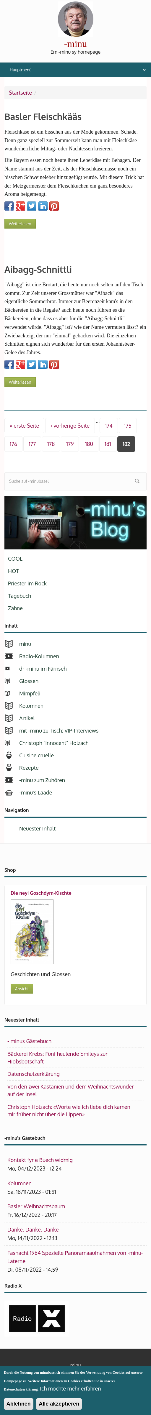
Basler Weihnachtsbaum (36, 1206)
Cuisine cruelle (36, 755)
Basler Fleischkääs (43, 116)
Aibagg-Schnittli (38, 269)
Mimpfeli (29, 693)
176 (13, 444)
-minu (75, 43)
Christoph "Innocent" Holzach (54, 743)
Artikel (27, 718)
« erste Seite (24, 425)
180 (89, 444)
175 (127, 425)
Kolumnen (31, 705)
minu (25, 644)
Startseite (20, 92)
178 (51, 444)
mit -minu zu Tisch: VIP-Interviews (58, 730)
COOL (15, 558)
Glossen (28, 681)
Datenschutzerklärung (33, 1074)
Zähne (15, 608)
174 (108, 425)
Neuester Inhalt (37, 828)
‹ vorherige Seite (70, 425)
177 (32, 444)
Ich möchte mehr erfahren (70, 1392)
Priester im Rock (27, 583)
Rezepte (29, 767)
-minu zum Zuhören (42, 780)
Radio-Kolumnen (39, 656)
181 (108, 444)
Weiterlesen (22, 222)
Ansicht (22, 988)
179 (70, 444)
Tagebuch (19, 595)
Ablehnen (19, 1407)
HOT (13, 571)
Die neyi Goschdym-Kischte (41, 893)
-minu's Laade (35, 792)
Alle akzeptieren (59, 1407)
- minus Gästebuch (29, 1041)
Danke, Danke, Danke (33, 1229)
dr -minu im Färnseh (42, 668)
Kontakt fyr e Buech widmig (40, 1160)
